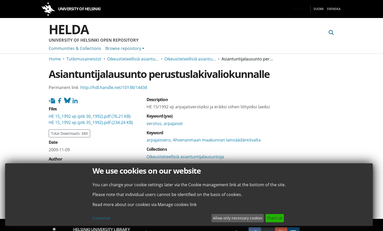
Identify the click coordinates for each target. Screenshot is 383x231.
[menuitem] (124, 48)
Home (55, 59)
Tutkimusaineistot (83, 59)
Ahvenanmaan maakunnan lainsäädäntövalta (217, 140)
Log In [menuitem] (298, 9)
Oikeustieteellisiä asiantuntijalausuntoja (133, 59)
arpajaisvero (159, 140)
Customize (101, 218)
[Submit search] (331, 33)
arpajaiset (173, 123)
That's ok (274, 218)
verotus (154, 123)
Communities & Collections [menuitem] (75, 48)
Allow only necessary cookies (237, 218)
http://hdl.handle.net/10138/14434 (113, 87)
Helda (69, 29)
